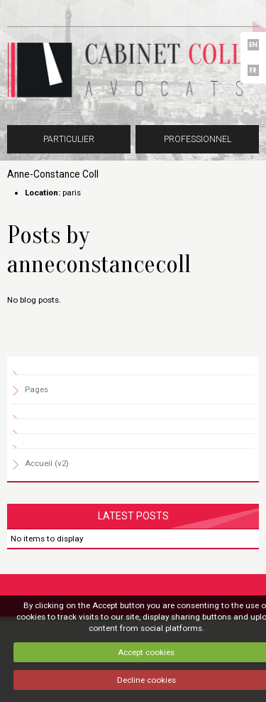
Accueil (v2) (47, 463)
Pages (36, 389)
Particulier (68, 139)
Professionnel (197, 139)
